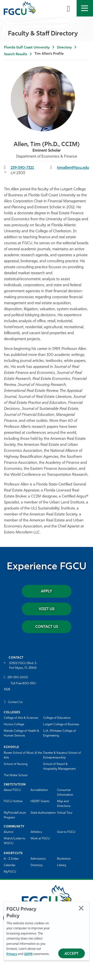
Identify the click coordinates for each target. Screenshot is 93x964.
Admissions (38, 858)
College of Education (57, 718)
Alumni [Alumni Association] (8, 832)
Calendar (9, 865)
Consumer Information (65, 792)
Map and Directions (63, 804)
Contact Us (46, 627)
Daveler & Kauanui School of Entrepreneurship (62, 755)
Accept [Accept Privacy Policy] (71, 954)
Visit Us (46, 609)
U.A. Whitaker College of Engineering (59, 733)
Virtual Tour (64, 812)
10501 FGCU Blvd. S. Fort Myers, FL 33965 (23, 666)
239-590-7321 (22, 168)
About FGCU (12, 790)
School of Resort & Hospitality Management (59, 766)
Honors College (14, 724)
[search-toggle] (68, 8)
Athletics (36, 832)
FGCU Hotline (13, 801)
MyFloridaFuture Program (15, 815)
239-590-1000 (17, 677)
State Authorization (43, 812)
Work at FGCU (40, 838)
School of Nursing (16, 764)
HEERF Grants (40, 801)
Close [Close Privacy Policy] (81, 908)
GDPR (28, 954)
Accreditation (39, 790)
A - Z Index (11, 858)
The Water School (16, 775)
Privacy (11, 954)
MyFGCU (10, 871)
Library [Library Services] (61, 865)
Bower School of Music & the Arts (23, 755)
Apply (46, 591)
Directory (64, 47)
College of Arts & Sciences (21, 718)
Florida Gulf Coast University (27, 47)
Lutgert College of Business (61, 724)
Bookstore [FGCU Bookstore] (63, 858)
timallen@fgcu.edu (73, 168)
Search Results (15, 54)
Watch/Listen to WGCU (14, 841)
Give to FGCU (66, 832)
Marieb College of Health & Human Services (21, 733)
